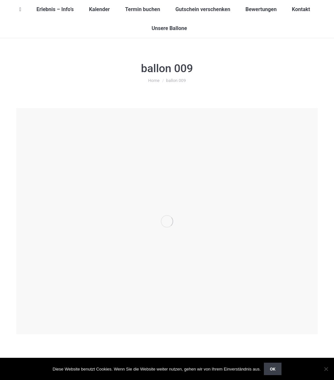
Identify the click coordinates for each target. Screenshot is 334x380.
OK (272, 369)
